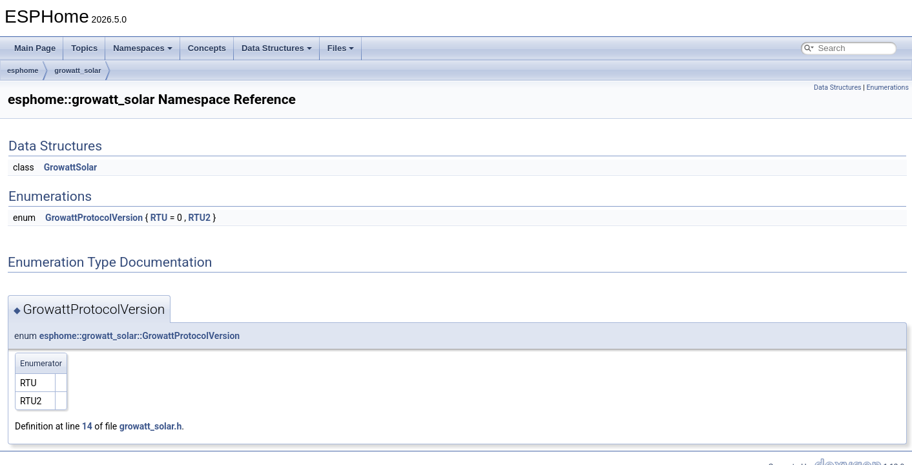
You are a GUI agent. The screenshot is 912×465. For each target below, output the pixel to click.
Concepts (207, 48)
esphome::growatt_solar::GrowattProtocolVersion (139, 336)
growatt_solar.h (150, 426)
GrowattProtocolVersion (94, 217)
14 (87, 426)
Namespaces (142, 48)
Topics (84, 48)
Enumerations (887, 87)
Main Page (35, 48)
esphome (22, 70)
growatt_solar (77, 70)
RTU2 (199, 217)
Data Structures (277, 48)
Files (341, 48)
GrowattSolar (70, 167)
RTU (158, 217)
